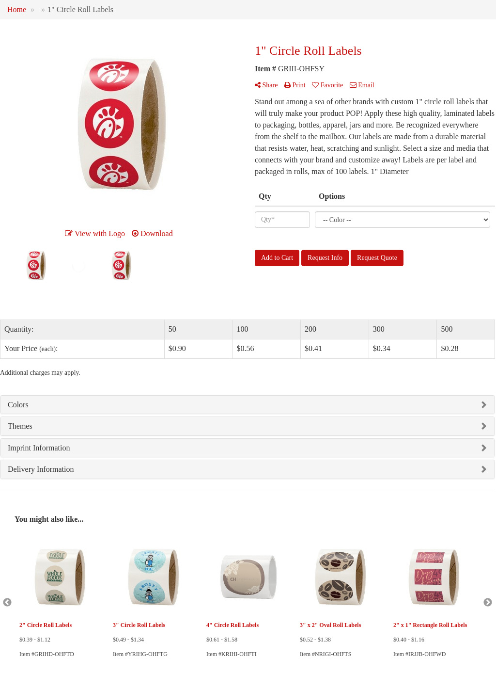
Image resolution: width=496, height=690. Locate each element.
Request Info (325, 257)
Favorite (327, 85)
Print (295, 85)
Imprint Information (39, 448)
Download (152, 233)
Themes (20, 426)
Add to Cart (277, 257)
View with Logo (95, 233)
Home (16, 9)
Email (362, 85)
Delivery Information (41, 469)
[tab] (247, 405)
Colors (18, 405)
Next (488, 603)
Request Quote (377, 257)
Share (266, 85)
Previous (7, 603)
